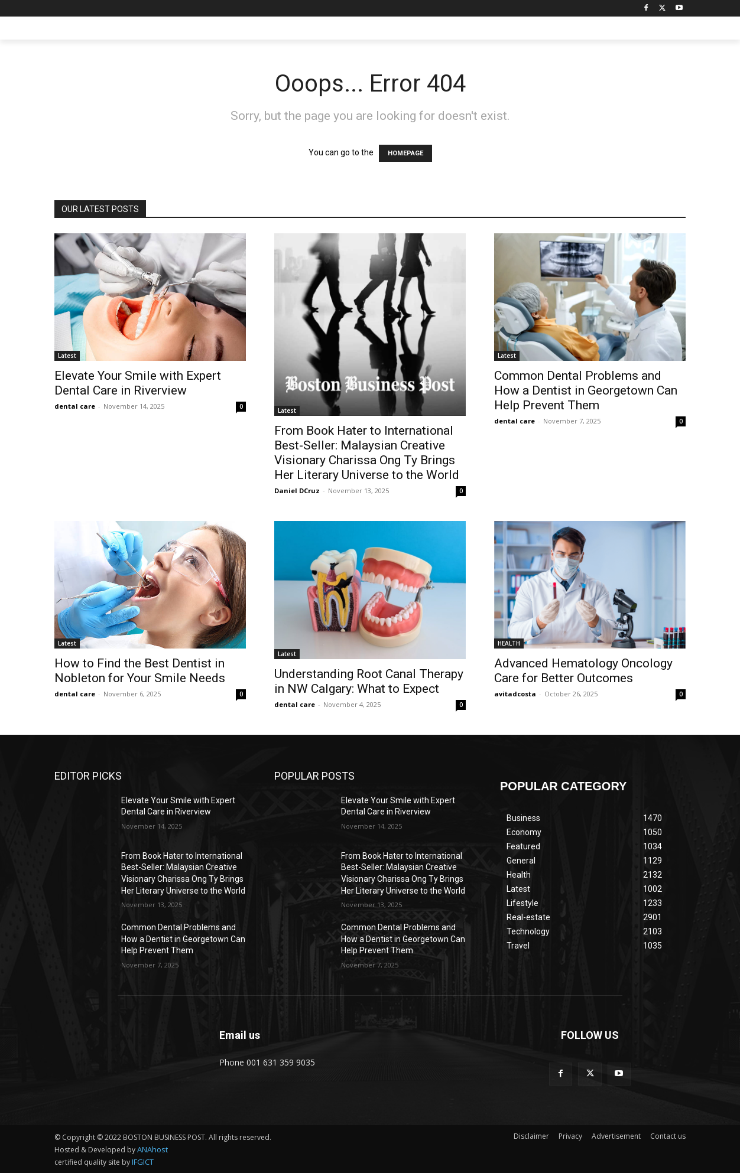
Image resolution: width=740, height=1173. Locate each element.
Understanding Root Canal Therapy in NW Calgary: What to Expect (368, 681)
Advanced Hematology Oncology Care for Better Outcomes (583, 670)
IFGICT (143, 1161)
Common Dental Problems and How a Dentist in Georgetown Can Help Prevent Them (585, 390)
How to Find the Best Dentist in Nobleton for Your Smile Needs (139, 670)
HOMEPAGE (405, 153)
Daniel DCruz (297, 490)
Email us (239, 1035)
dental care (74, 406)
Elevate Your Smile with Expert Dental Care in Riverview (137, 383)
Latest (67, 355)
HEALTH (509, 643)
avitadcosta (515, 693)
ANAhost (152, 1149)
